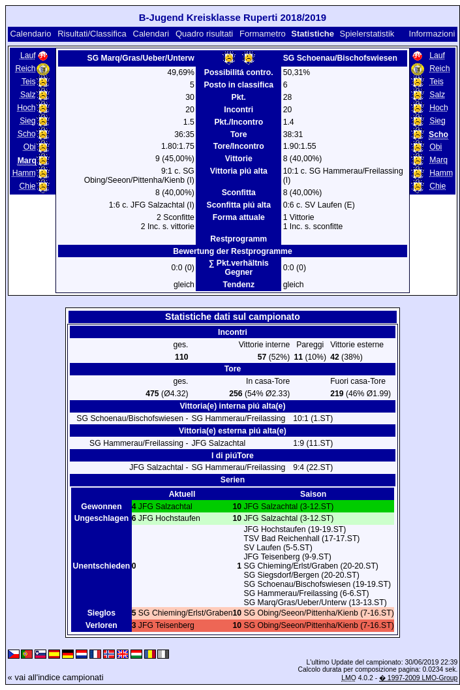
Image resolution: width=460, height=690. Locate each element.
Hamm (24, 173)
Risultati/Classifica (91, 34)
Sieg (27, 120)
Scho (27, 133)
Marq (438, 160)
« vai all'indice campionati (56, 677)
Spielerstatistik (367, 34)
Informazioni (432, 34)
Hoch (26, 107)
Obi (29, 146)
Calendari (151, 34)
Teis (29, 81)
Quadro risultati (204, 34)
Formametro (262, 34)
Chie (28, 186)
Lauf (28, 55)
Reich (25, 68)
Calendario (30, 34)
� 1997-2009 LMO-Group (418, 678)
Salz (28, 94)
